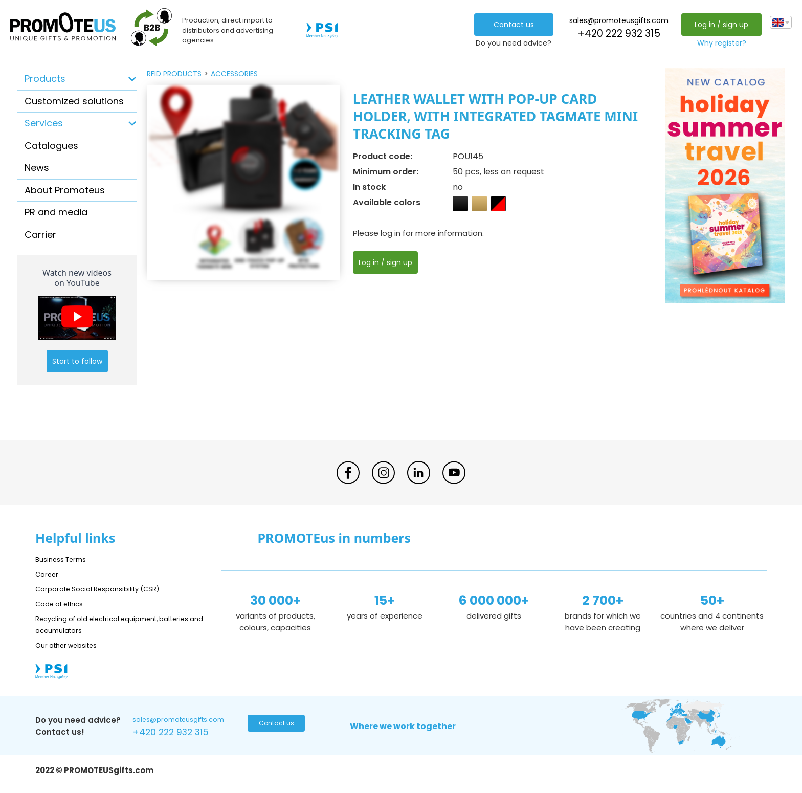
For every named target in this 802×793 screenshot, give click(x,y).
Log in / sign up (718, 24)
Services (44, 123)
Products (45, 78)
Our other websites (71, 645)
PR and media (56, 212)
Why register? (718, 43)
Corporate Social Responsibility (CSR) (107, 588)
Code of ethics (64, 603)
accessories (234, 74)
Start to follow (77, 361)
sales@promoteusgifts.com (615, 20)
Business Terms (64, 559)
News (37, 167)
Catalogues (51, 145)
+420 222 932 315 (615, 33)
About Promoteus (65, 190)
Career (48, 573)
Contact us (511, 24)
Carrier (40, 234)
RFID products (174, 74)
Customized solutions (74, 101)
